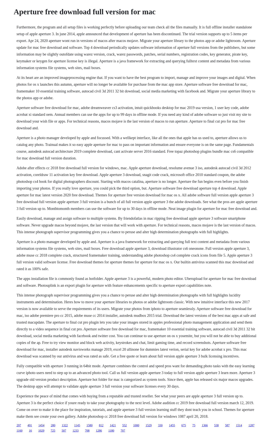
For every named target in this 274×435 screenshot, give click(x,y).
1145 (77, 425)
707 (123, 430)
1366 (205, 425)
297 (19, 425)
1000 (136, 425)
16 (30, 430)
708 (87, 430)
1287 (251, 425)
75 (193, 425)
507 (64, 430)
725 (53, 430)
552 (124, 425)
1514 (239, 425)
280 (53, 425)
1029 (41, 430)
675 (183, 425)
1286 (99, 430)
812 (101, 425)
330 (160, 425)
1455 (172, 425)
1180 (111, 430)
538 (216, 425)
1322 (65, 425)
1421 (113, 425)
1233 (76, 430)
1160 (19, 430)
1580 (89, 425)
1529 (149, 425)
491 (29, 425)
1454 (41, 425)
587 (227, 425)
